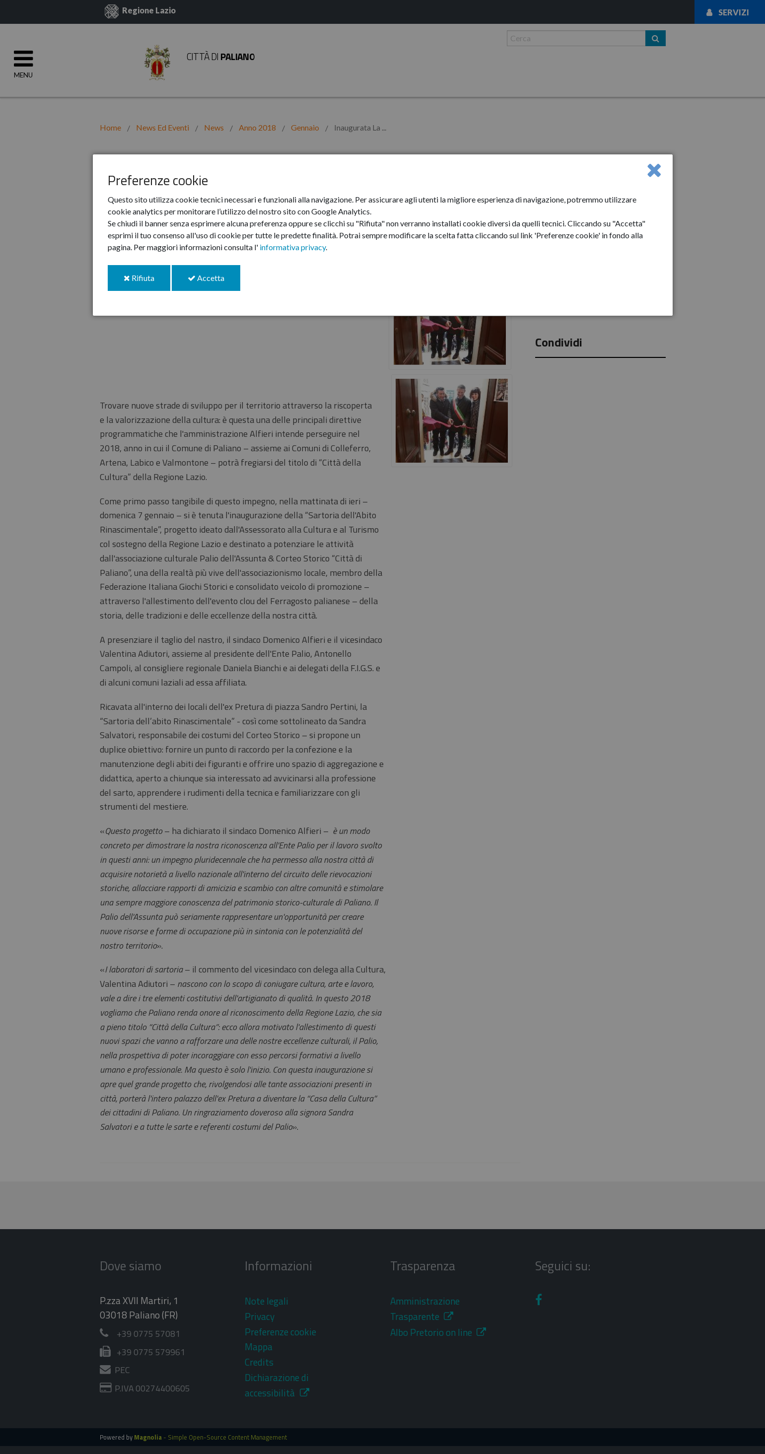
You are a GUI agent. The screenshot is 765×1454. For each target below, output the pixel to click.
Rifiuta (147, 282)
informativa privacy (293, 247)
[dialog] (382, 235)
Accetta (214, 282)
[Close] (654, 169)
